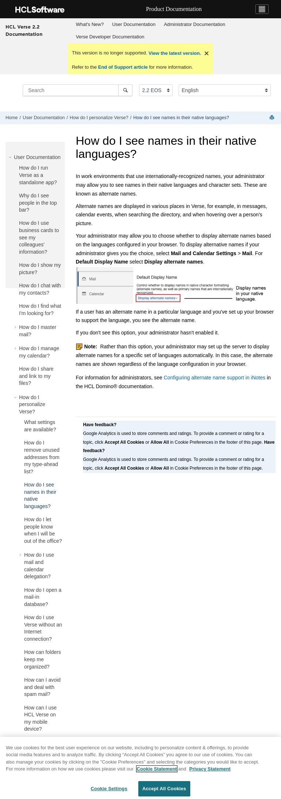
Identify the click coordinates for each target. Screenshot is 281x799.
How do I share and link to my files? (36, 376)
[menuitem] (90, 24)
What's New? (90, 24)
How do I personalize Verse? (99, 117)
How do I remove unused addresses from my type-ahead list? (42, 457)
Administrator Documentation (194, 24)
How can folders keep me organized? (42, 659)
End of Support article (123, 67)
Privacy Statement (210, 774)
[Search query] (77, 90)
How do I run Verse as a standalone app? (38, 175)
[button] (11, 157)
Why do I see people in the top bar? (38, 203)
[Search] (125, 90)
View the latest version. (174, 53)
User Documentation (134, 24)
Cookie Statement (157, 774)
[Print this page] (272, 117)
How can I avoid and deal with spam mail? (42, 687)
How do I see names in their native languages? (181, 117)
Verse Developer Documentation (110, 36)
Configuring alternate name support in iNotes (214, 377)
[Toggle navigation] (262, 9)
